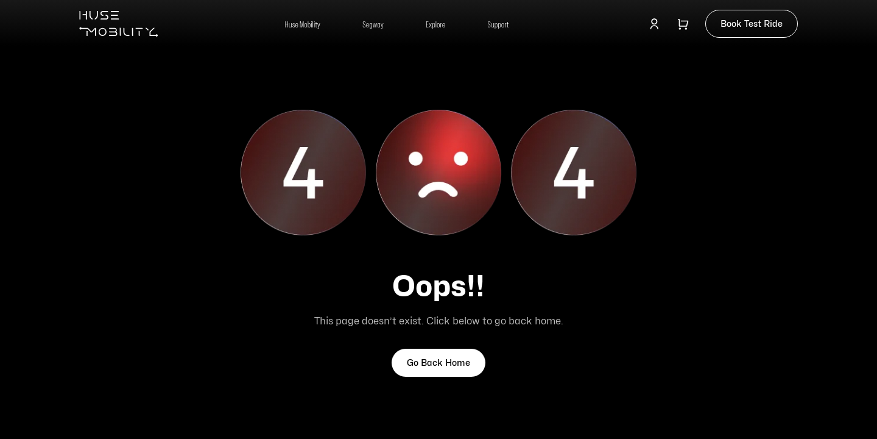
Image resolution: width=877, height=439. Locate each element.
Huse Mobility (302, 24)
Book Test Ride (751, 23)
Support (498, 24)
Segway (373, 24)
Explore (435, 24)
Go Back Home (438, 362)
